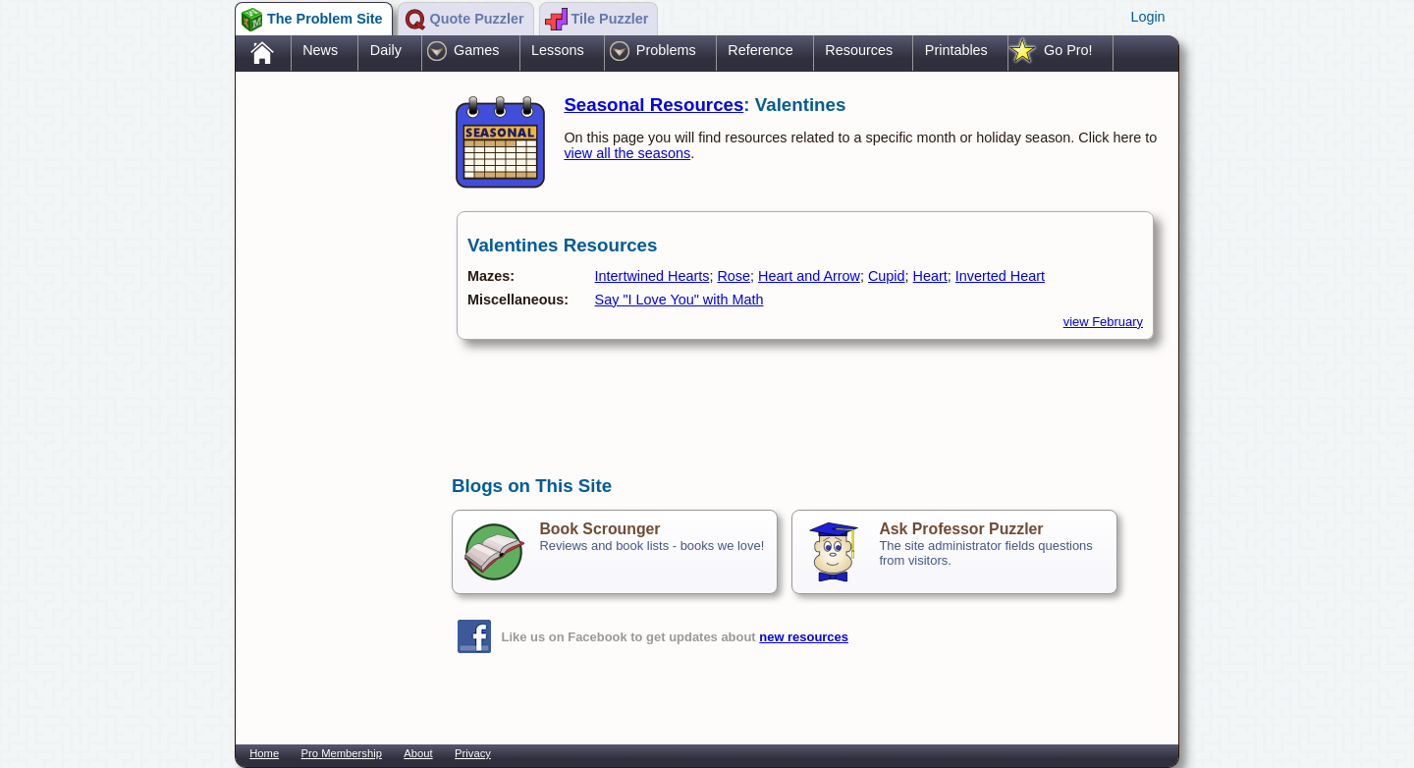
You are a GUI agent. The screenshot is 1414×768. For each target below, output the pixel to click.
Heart (930, 276)
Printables (956, 50)
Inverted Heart (1000, 276)
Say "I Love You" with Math (679, 299)
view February (1103, 321)
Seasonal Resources (653, 104)
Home (264, 753)
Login (1147, 17)
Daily (386, 50)
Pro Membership (341, 753)
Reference (760, 50)
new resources (803, 637)
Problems (666, 50)
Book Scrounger (599, 529)
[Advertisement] (333, 386)
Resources (859, 50)
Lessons (557, 50)
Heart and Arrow (809, 276)
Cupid (886, 276)
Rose (733, 276)
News (320, 50)
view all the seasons (627, 153)
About (418, 753)
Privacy (473, 753)
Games (476, 50)
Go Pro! (1068, 50)
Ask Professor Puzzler (961, 529)
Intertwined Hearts (652, 276)
